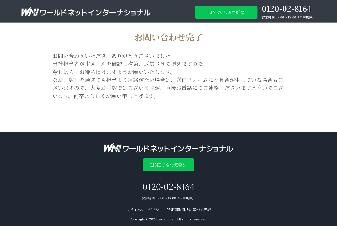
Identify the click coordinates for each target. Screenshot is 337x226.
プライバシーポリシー (144, 209)
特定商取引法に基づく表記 (189, 209)
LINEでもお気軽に (226, 12)
